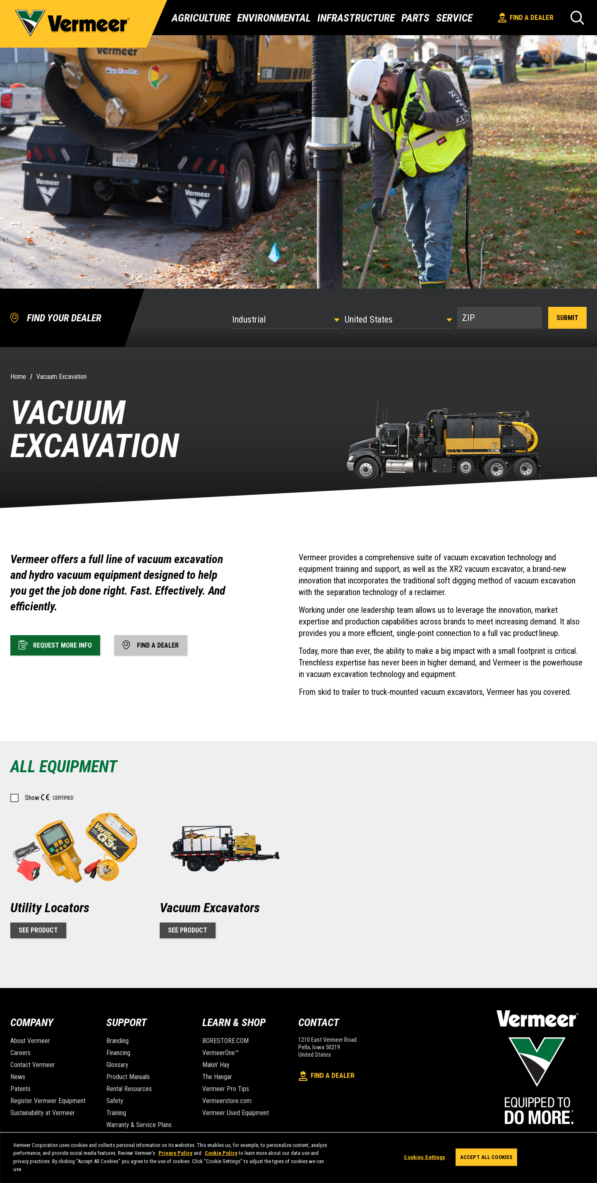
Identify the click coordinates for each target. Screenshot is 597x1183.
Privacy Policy (175, 1153)
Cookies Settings (424, 1157)
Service (454, 17)
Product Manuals (128, 1077)
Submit (567, 318)
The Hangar (217, 1077)
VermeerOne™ (220, 1053)
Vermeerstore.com (227, 1101)
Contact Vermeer (32, 1065)
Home (18, 377)
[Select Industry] (286, 319)
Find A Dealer (526, 17)
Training (116, 1113)
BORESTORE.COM (225, 1041)
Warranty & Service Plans (139, 1125)
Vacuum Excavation (61, 377)
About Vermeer (30, 1041)
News (17, 1077)
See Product (38, 930)
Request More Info (55, 644)
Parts (415, 17)
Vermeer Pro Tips (225, 1089)
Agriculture (201, 17)
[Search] (577, 17)
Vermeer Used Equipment (235, 1113)
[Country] (398, 319)
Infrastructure (356, 17)
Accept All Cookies (486, 1157)
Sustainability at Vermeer (42, 1113)
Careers (20, 1053)
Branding (117, 1041)
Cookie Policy (221, 1153)
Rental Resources (129, 1089)
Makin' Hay (216, 1065)
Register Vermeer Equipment (48, 1101)
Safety (114, 1101)
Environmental (274, 17)
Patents (20, 1089)
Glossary (117, 1065)
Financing (118, 1053)
